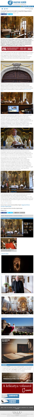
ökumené (29, 368)
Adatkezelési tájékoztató (23, 415)
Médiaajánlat (13, 415)
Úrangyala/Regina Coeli (6, 368)
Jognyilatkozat (17, 415)
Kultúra (17, 408)
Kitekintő (19, 407)
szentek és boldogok (28, 366)
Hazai (5, 407)
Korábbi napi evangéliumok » (28, 362)
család (8, 367)
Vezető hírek (4, 254)
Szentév (3, 369)
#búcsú (2, 215)
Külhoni (3, 12)
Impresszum (9, 415)
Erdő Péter (4, 370)
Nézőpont (31, 407)
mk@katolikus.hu (27, 414)
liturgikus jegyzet (13, 366)
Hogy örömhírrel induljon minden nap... (7, 341)
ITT (6, 203)
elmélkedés (19, 369)
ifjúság (15, 370)
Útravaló (13, 368)
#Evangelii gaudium (9, 215)
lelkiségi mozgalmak (10, 370)
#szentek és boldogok (17, 215)
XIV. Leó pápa (13, 369)
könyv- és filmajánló (21, 370)
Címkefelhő (4, 365)
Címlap (2, 407)
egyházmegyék (20, 366)
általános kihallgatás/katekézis (20, 368)
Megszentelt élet (24, 407)
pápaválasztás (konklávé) (26, 369)
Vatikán (6, 369)
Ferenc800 (4, 366)
